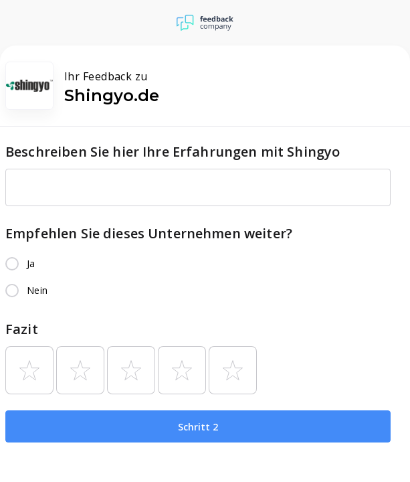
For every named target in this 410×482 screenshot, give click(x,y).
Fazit (21, 329)
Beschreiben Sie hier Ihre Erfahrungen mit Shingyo (172, 152)
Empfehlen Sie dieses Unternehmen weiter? (148, 233)
